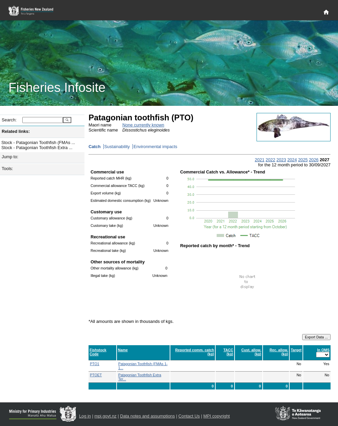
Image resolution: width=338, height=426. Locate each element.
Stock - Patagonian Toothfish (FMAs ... (38, 142)
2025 (303, 159)
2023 (281, 159)
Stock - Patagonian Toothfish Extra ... (36, 147)
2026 (313, 159)
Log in (85, 416)
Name (123, 350)
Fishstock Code (98, 352)
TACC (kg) (228, 352)
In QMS (323, 350)
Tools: (7, 168)
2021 (259, 159)
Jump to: (10, 156)
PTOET (96, 375)
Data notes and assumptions (147, 416)
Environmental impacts (155, 146)
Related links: (16, 131)
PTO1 (94, 364)
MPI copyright (216, 416)
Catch (95, 146)
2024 (292, 159)
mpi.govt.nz (105, 416)
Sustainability (117, 146)
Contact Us (189, 416)
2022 (270, 159)
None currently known (143, 124)
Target (296, 350)
